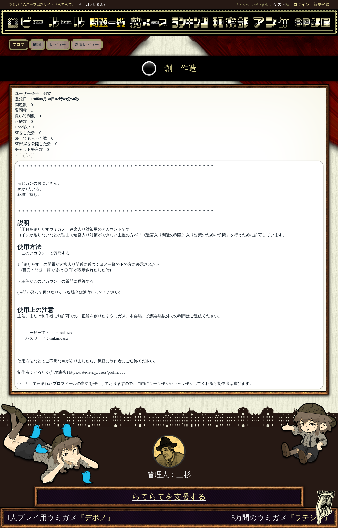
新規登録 (321, 4)
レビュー (58, 44)
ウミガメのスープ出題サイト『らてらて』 (42, 4)
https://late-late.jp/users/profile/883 (97, 372)
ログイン (301, 4)
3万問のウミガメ (281, 518)
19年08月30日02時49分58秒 (55, 99)
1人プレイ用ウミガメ (60, 518)
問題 (37, 44)
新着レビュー (87, 44)
